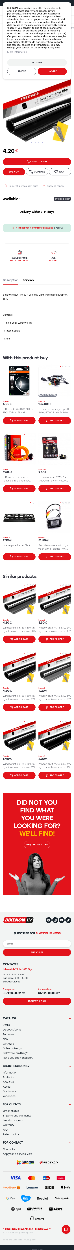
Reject (22, 71)
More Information (17, 51)
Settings (37, 62)
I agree (52, 71)
